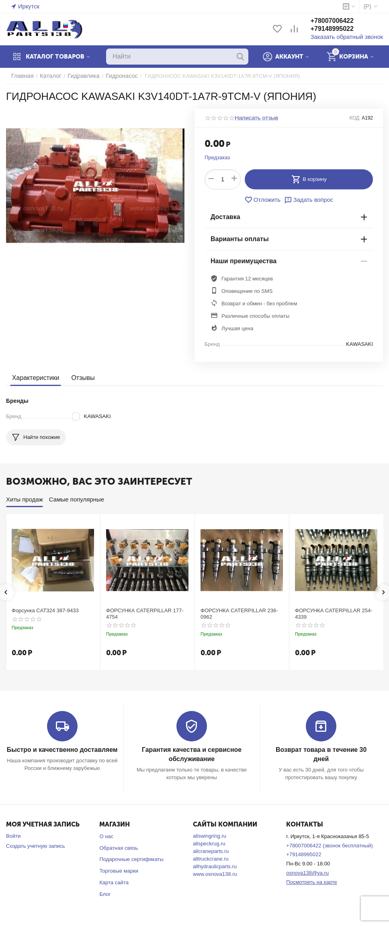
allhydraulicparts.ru (215, 865)
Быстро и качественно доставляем (62, 749)
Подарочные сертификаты (131, 858)
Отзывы (80, 377)
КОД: (355, 118)
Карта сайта (113, 882)
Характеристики (34, 377)
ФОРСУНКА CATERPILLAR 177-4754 (145, 613)
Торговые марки (118, 870)
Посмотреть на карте (311, 881)
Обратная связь (118, 847)
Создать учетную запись (35, 845)
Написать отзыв (254, 118)
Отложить (264, 200)
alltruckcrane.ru (211, 858)
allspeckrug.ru (209, 842)
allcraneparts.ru (211, 850)
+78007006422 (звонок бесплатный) (329, 844)
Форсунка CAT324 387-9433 (45, 610)
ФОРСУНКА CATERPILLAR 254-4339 (334, 613)
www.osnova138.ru (215, 873)
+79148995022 (340, 29)
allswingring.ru (209, 835)
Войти (13, 835)
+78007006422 (340, 21)
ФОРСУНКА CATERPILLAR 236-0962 (239, 613)
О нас (106, 835)
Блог (105, 893)
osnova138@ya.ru (307, 872)
